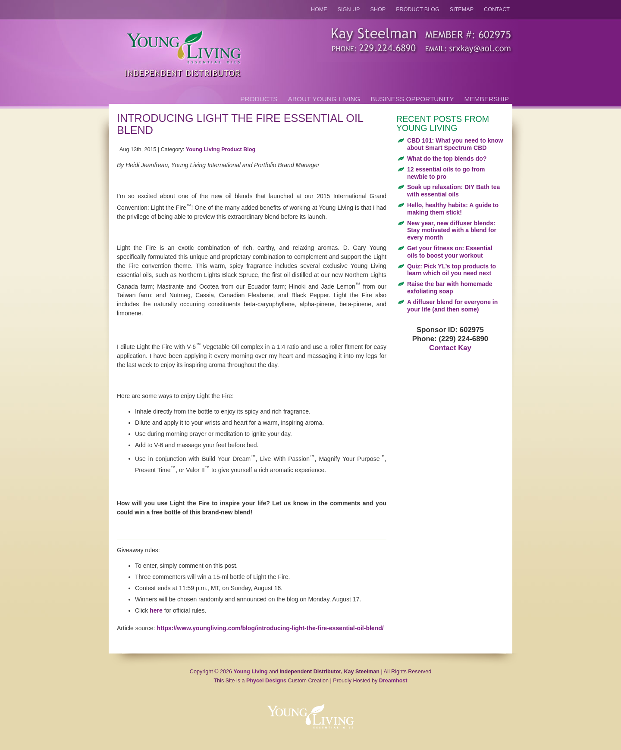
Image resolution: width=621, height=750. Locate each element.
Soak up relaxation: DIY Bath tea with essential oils (453, 191)
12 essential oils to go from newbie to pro (446, 173)
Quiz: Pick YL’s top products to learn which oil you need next (451, 270)
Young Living (251, 672)
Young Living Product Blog (220, 149)
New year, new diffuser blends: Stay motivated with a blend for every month (451, 230)
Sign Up (349, 9)
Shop (378, 9)
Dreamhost (393, 681)
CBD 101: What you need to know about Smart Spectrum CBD (455, 144)
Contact (497, 9)
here (156, 610)
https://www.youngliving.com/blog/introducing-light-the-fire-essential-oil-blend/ (270, 628)
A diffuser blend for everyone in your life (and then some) (452, 306)
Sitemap (462, 9)
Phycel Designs (266, 681)
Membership (486, 99)
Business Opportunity (412, 99)
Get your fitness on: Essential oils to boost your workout (449, 252)
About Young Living (324, 99)
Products (258, 99)
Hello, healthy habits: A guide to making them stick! (453, 209)
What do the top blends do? (446, 158)
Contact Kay (450, 348)
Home (319, 9)
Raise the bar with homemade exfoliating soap (449, 287)
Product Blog (417, 9)
